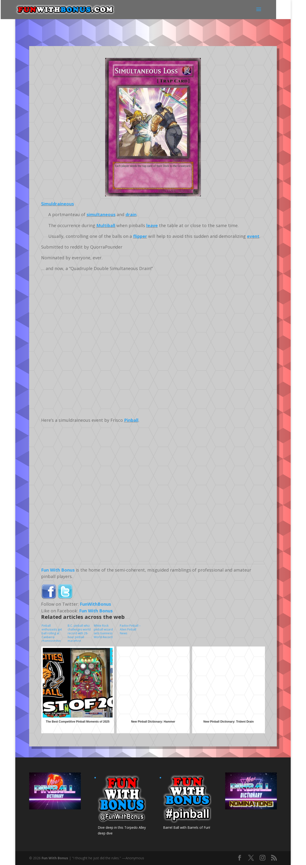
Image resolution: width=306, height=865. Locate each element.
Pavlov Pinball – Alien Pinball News (130, 629)
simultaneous (101, 214)
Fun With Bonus (58, 570)
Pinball (131, 420)
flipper (140, 236)
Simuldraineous (57, 204)
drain (131, 214)
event (253, 236)
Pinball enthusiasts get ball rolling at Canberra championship (52, 633)
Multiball (105, 225)
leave (152, 225)
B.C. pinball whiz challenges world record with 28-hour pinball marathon (79, 633)
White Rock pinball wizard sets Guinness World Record (103, 631)
